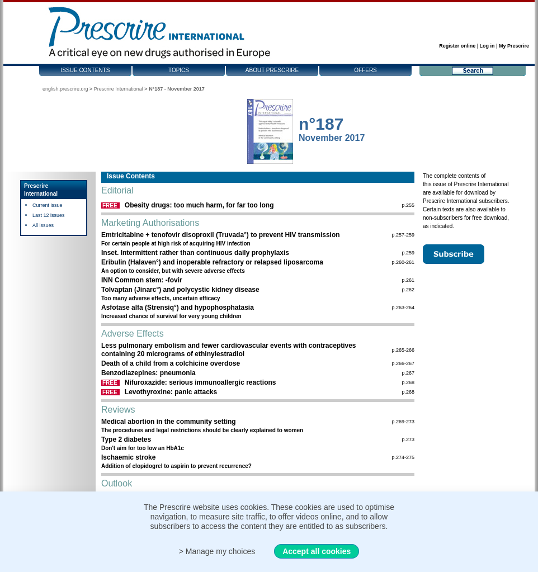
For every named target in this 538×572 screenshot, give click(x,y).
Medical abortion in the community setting (168, 422)
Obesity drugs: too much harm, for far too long (199, 205)
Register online (457, 46)
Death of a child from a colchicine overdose (170, 363)
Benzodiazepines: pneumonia (148, 373)
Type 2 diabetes (126, 439)
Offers (365, 70)
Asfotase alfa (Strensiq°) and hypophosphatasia (177, 307)
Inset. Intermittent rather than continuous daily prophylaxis (195, 253)
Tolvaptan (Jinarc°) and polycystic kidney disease (180, 290)
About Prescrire (272, 70)
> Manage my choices (217, 551)
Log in (487, 46)
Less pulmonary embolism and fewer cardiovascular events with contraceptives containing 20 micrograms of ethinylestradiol (228, 350)
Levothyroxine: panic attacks (171, 392)
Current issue (47, 205)
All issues (43, 225)
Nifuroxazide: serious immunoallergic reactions (200, 382)
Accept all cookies (316, 551)
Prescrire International (118, 89)
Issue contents (85, 70)
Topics (178, 70)
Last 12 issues (48, 215)
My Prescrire (514, 46)
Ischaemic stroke (128, 457)
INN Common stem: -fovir (141, 280)
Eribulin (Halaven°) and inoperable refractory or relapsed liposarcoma (212, 262)
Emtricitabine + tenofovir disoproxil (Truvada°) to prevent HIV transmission (220, 235)
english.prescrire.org (65, 89)
